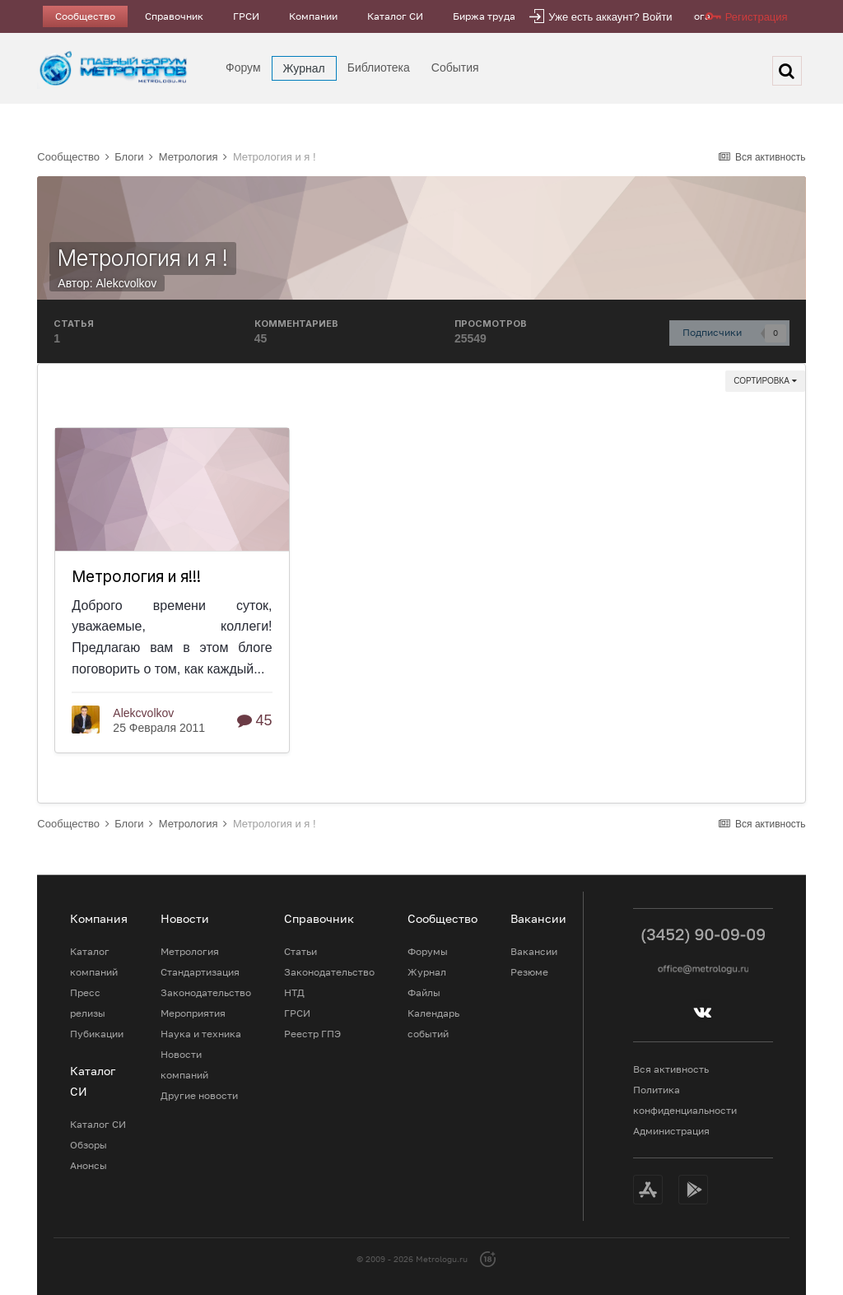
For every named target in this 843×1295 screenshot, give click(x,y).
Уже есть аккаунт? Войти (610, 17)
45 (254, 720)
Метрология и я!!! (136, 576)
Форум (243, 67)
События (455, 67)
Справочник (174, 16)
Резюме (529, 972)
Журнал (304, 68)
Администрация (671, 1131)
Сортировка (765, 380)
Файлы (424, 992)
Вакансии (533, 951)
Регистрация (756, 17)
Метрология (190, 951)
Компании (313, 16)
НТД (294, 992)
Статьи (300, 951)
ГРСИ (246, 16)
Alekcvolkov (125, 283)
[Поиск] (787, 71)
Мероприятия (193, 1013)
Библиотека (378, 67)
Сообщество (85, 16)
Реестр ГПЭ (312, 1033)
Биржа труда (484, 16)
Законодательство (206, 992)
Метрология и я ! (143, 258)
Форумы (428, 951)
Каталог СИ (395, 16)
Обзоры (88, 1145)
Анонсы (88, 1165)
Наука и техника (201, 1033)
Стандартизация (200, 972)
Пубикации (96, 1033)
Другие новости (199, 1095)
